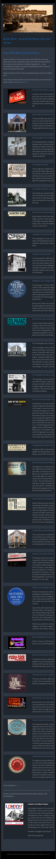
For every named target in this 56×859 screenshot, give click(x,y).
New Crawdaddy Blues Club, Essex (44, 637)
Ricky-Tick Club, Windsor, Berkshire (44, 655)
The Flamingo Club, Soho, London (43, 375)
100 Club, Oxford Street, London (43, 90)
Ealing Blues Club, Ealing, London (43, 281)
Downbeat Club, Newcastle (41, 254)
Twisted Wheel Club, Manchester (43, 756)
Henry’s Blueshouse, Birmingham (43, 462)
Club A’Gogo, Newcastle (40, 165)
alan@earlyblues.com (19, 82)
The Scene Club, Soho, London (42, 675)
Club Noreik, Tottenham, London (43, 189)
